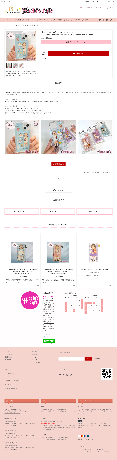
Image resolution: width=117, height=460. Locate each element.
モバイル (36, 25)
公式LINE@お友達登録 (81, 20)
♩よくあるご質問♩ (56, 20)
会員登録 (111, 1)
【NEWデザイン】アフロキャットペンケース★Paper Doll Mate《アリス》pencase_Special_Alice (22, 270)
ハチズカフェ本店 (58, 456)
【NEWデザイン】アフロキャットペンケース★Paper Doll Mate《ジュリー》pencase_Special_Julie (58, 270)
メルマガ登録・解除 (10, 370)
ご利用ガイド (8, 20)
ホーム (6, 25)
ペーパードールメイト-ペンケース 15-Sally (94, 268)
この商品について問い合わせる (92, 171)
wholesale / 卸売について (11, 380)
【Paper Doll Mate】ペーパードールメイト (21, 25)
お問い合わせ (68, 20)
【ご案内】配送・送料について (24, 20)
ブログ (6, 367)
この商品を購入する (58, 163)
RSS (5, 372)
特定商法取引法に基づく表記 (12, 375)
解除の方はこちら (100, 357)
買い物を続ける (107, 171)
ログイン (101, 1)
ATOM (10, 372)
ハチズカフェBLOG (42, 20)
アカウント (89, 1)
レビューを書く (58, 189)
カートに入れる (79, 53)
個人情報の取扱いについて (12, 378)
